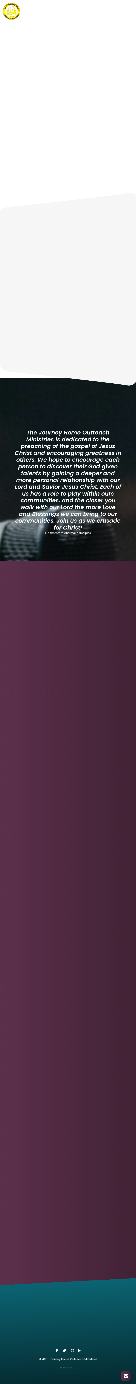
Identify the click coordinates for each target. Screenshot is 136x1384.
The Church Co (68, 1367)
